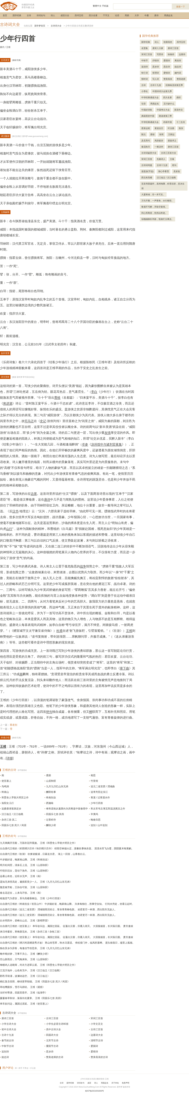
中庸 (146, 15)
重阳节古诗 (52, 1046)
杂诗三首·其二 (9, 819)
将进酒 (7, 403)
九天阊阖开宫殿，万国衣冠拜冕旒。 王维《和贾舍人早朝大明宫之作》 (38, 843)
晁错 (152, 134)
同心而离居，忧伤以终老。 (154, 213)
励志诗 (5, 1057)
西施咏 (49, 803)
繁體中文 (97, 6)
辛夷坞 (94, 814)
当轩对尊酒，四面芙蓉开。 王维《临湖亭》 (23, 992)
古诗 (29, 15)
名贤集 (144, 48)
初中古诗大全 (9, 1029)
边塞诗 (182, 54)
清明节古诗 (97, 1040)
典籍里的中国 (147, 116)
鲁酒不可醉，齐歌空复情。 (154, 207)
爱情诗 (94, 1051)
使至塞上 (6, 781)
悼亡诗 (144, 73)
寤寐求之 (172, 140)
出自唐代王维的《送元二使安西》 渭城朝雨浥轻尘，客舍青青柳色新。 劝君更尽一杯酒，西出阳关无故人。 (58, 909)
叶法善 (171, 128)
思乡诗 (49, 1051)
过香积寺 (51, 819)
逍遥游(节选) (147, 171)
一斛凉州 (159, 147)
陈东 (181, 128)
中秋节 (144, 60)
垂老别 (13, 725)
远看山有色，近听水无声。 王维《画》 (21, 876)
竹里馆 (94, 781)
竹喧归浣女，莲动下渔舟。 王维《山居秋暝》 (25, 870)
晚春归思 (95, 819)
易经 (178, 97)
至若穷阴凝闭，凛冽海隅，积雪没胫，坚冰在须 (162, 186)
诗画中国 (167, 122)
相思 (93, 775)
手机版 (105, 6)
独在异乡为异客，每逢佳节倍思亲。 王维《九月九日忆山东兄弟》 (36, 948)
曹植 (57, 397)
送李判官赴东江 (99, 792)
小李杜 (144, 91)
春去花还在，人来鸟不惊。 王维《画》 (21, 893)
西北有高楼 (146, 177)
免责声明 (125, 1083)
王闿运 (171, 134)
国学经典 (17, 15)
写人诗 (155, 79)
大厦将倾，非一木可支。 (153, 194)
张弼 (161, 134)
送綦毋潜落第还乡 (11, 808)
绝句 (49, 711)
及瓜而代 (145, 140)
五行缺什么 (168, 103)
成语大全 (65, 15)
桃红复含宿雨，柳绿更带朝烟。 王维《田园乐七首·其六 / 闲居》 (35, 981)
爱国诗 (94, 1046)
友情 (107, 432)
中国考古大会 (163, 110)
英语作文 (178, 110)
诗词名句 (41, 15)
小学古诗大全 (9, 1024)
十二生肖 (180, 122)
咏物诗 (171, 54)
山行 (9, 528)
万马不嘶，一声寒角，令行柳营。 (157, 200)
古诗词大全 (10, 24)
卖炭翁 (176, 171)
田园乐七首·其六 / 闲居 (14, 825)
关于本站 (115, 1083)
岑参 (85, 444)
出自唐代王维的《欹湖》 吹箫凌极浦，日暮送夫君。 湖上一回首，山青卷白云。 (43, 854)
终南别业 (51, 797)
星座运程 (145, 128)
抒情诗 (155, 60)
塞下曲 (124, 668)
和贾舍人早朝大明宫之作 (15, 797)
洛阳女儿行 (8, 803)
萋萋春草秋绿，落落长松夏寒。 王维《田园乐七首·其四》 (31, 998)
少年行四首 (97, 803)
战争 (83, 566)
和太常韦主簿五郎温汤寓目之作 (108, 808)
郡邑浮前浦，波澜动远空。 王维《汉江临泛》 (25, 976)
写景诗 (160, 54)
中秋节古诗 (8, 1046)
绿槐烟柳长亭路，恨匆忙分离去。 (157, 219)
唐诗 (156, 15)
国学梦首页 (39, 25)
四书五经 (79, 15)
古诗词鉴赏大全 (148, 153)
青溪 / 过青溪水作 (100, 797)
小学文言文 (97, 1024)
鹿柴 (48, 775)
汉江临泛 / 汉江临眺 (12, 814)
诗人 (53, 15)
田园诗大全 (52, 1035)
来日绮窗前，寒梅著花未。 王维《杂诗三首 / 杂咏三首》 (31, 931)
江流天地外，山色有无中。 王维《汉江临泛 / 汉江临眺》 (31, 970)
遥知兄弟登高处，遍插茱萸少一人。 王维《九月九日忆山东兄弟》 (36, 881)
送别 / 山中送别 (99, 825)
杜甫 (59, 630)
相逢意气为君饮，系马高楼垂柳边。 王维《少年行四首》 (31, 898)
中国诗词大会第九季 (162, 91)
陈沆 (143, 134)
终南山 (5, 792)
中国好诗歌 (146, 110)
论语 (117, 15)
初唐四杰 (167, 42)
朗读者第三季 (165, 116)
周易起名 (168, 15)
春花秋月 (145, 147)
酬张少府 (51, 825)
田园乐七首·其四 (55, 814)
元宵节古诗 (52, 1040)
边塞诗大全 (97, 1035)
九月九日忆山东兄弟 (57, 786)
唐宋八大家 (157, 48)
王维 (129, 630)
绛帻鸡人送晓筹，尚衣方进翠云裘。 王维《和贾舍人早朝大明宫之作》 (38, 965)
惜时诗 (144, 79)
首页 (5, 15)
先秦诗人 (161, 159)
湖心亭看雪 (163, 171)
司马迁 (29, 421)
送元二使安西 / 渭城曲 (103, 786)
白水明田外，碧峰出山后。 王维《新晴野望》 (25, 920)
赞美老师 (181, 79)
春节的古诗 (8, 1040)
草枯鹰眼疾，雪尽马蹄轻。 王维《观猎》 (22, 987)
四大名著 (93, 15)
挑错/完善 (16, 60)
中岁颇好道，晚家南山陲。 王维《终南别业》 (25, 859)
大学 (137, 15)
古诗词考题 (146, 165)
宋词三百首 (97, 1018)
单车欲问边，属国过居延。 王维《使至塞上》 (25, 1003)
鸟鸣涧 (5, 786)
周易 (127, 15)
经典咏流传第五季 (174, 85)
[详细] (10, 758)
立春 (172, 159)
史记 (43, 421)
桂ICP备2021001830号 (94, 1091)
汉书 (15, 511)
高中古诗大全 (53, 1029)
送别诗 (5, 1051)
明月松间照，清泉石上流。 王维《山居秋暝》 (25, 865)
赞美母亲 (167, 79)
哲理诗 (155, 73)
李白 (94, 391)
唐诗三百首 (8, 1018)
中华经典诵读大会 (150, 97)
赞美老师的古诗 (54, 1057)
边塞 (34, 493)
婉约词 (178, 73)
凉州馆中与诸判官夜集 (106, 444)
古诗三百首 (52, 1018)
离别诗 (178, 60)
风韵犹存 (159, 140)
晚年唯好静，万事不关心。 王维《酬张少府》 (25, 953)
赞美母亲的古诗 (99, 1057)
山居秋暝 (51, 781)
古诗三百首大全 (168, 153)
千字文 (106, 15)
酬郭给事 (51, 792)
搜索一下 (180, 6)
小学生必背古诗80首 (57, 1024)
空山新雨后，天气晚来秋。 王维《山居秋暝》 (25, 959)
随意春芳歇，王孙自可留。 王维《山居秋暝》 (25, 887)
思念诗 (166, 66)
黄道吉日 (159, 128)
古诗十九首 (8, 1035)
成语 (89, 1083)
